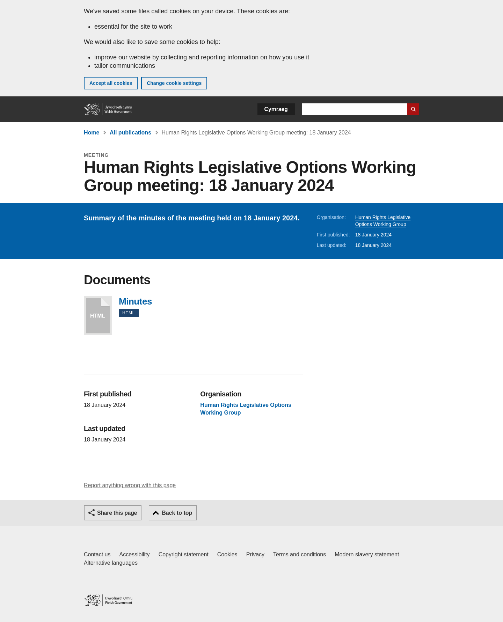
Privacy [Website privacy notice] (255, 554)
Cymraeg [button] (276, 109)
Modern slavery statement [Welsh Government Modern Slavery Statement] (367, 554)
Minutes (98, 315)
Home (91, 133)
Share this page (117, 513)
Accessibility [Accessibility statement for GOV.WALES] (134, 554)
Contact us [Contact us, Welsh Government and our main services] (97, 554)
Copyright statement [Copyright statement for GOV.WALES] (184, 554)
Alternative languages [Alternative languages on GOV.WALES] (111, 563)
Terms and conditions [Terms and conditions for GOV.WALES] (299, 554)
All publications (130, 133)
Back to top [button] (177, 513)
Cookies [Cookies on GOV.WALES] (227, 554)
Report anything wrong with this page (130, 485)
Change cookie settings (174, 83)
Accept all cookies (110, 83)
